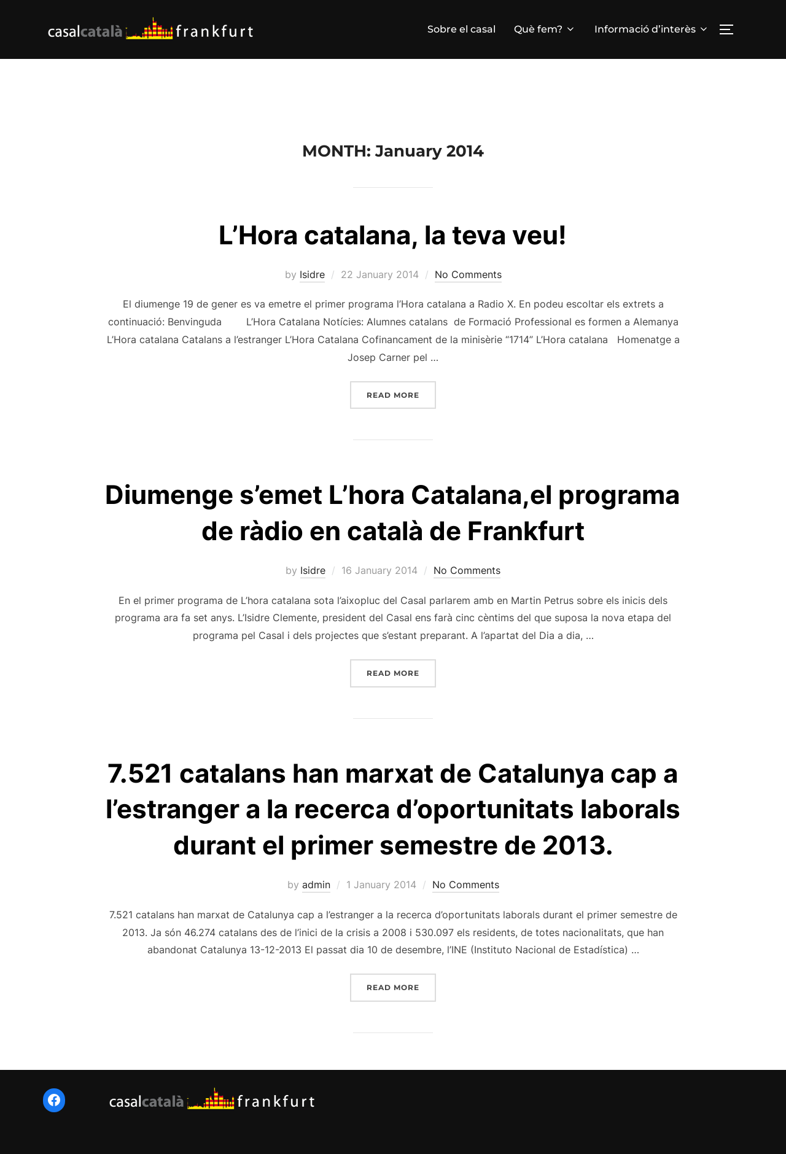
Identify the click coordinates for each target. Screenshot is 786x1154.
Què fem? (545, 29)
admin (316, 894)
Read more (401, 403)
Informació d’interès (651, 29)
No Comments (468, 284)
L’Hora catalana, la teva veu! (393, 244)
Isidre (312, 284)
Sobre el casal (461, 29)
